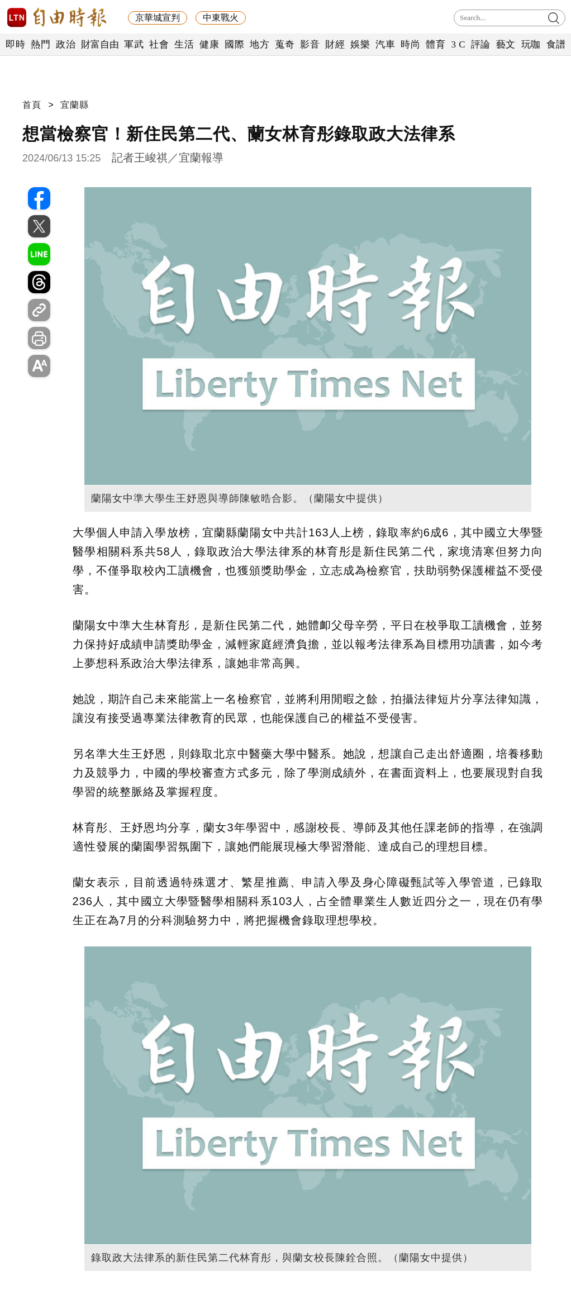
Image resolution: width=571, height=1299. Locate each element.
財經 (335, 44)
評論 (481, 44)
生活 (184, 44)
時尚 (410, 44)
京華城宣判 (157, 17)
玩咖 (531, 44)
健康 (209, 44)
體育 (435, 44)
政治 (65, 44)
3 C (458, 44)
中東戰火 (221, 17)
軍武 (134, 44)
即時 (15, 44)
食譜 (556, 44)
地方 (259, 44)
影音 (310, 44)
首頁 (31, 105)
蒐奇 (284, 44)
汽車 (385, 44)
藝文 (506, 44)
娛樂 (360, 44)
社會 (159, 44)
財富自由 (99, 44)
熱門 (40, 44)
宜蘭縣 (74, 105)
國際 (234, 44)
